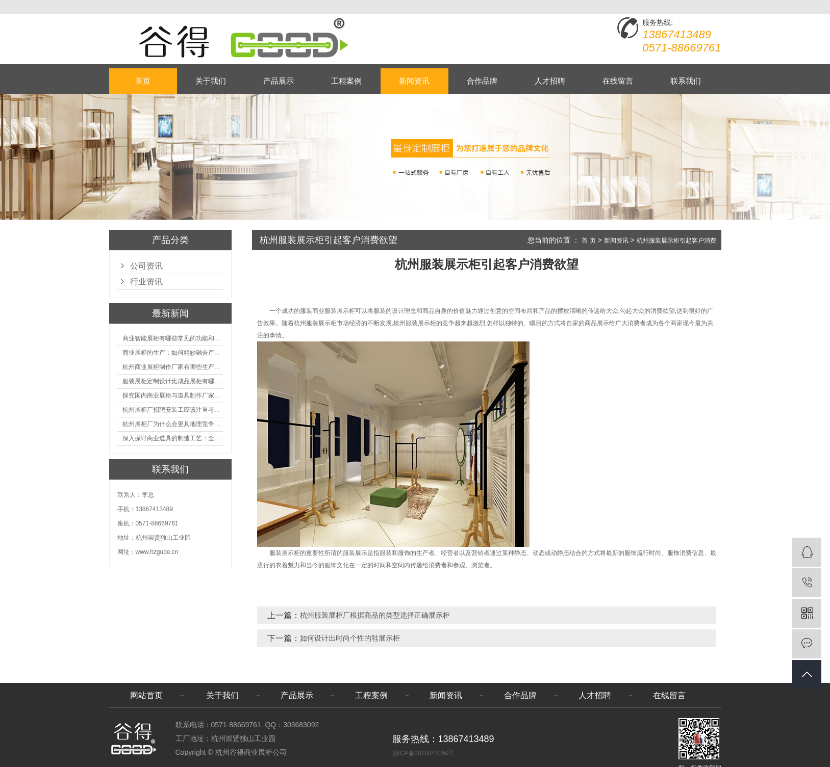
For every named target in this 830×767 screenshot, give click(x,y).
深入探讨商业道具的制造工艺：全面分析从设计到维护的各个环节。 (172, 438)
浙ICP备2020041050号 (423, 753)
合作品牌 (482, 80)
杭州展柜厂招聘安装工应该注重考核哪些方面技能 (172, 409)
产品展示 (278, 80)
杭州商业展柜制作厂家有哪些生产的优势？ (172, 367)
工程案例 (346, 80)
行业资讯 (146, 281)
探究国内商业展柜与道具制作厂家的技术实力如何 (172, 395)
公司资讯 (146, 265)
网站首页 (146, 695)
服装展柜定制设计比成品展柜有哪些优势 (172, 381)
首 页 (588, 240)
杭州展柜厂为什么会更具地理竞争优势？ (172, 424)
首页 (142, 80)
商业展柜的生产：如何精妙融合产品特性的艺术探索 (172, 352)
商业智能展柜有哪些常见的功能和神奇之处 (172, 338)
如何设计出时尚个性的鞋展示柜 (350, 638)
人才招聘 (550, 80)
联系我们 (685, 80)
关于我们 (210, 80)
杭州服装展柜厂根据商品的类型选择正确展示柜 (375, 615)
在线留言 (617, 80)
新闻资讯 (414, 80)
